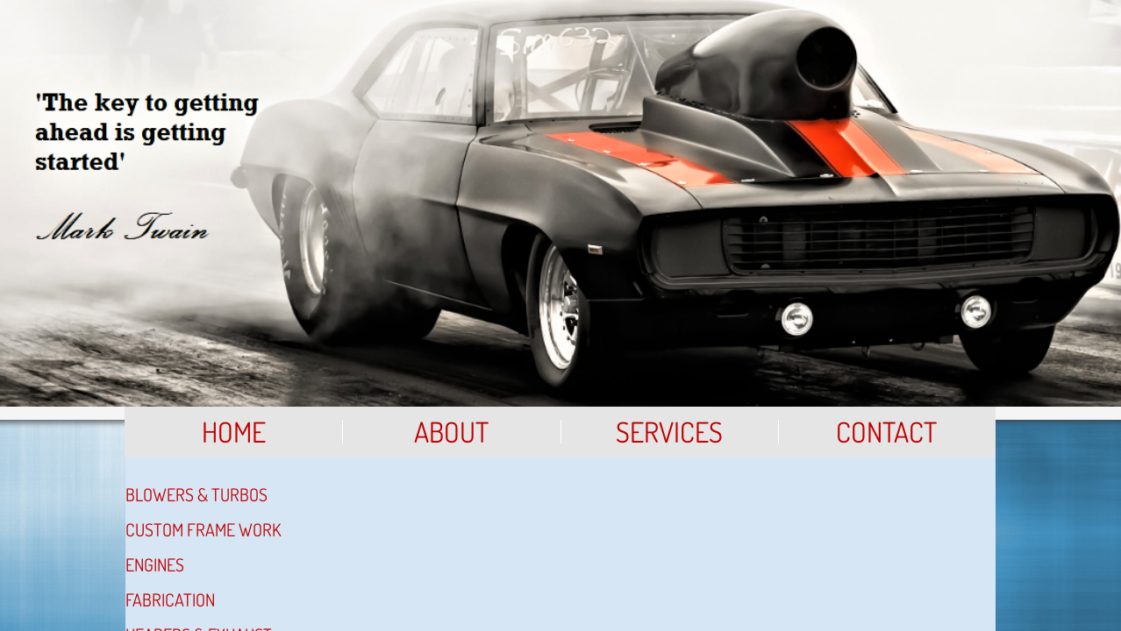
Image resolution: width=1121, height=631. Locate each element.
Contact (886, 432)
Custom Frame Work (203, 529)
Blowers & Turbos (196, 494)
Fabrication (170, 599)
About (451, 432)
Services (669, 432)
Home (234, 432)
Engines (154, 564)
